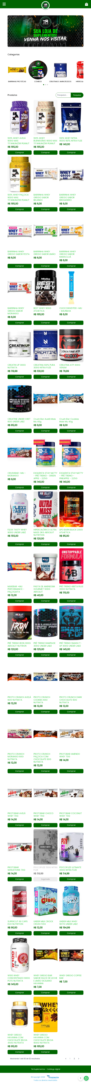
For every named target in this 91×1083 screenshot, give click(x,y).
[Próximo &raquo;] (79, 1059)
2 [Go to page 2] (74, 1058)
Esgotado (45, 879)
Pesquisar (77, 95)
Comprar (19, 152)
